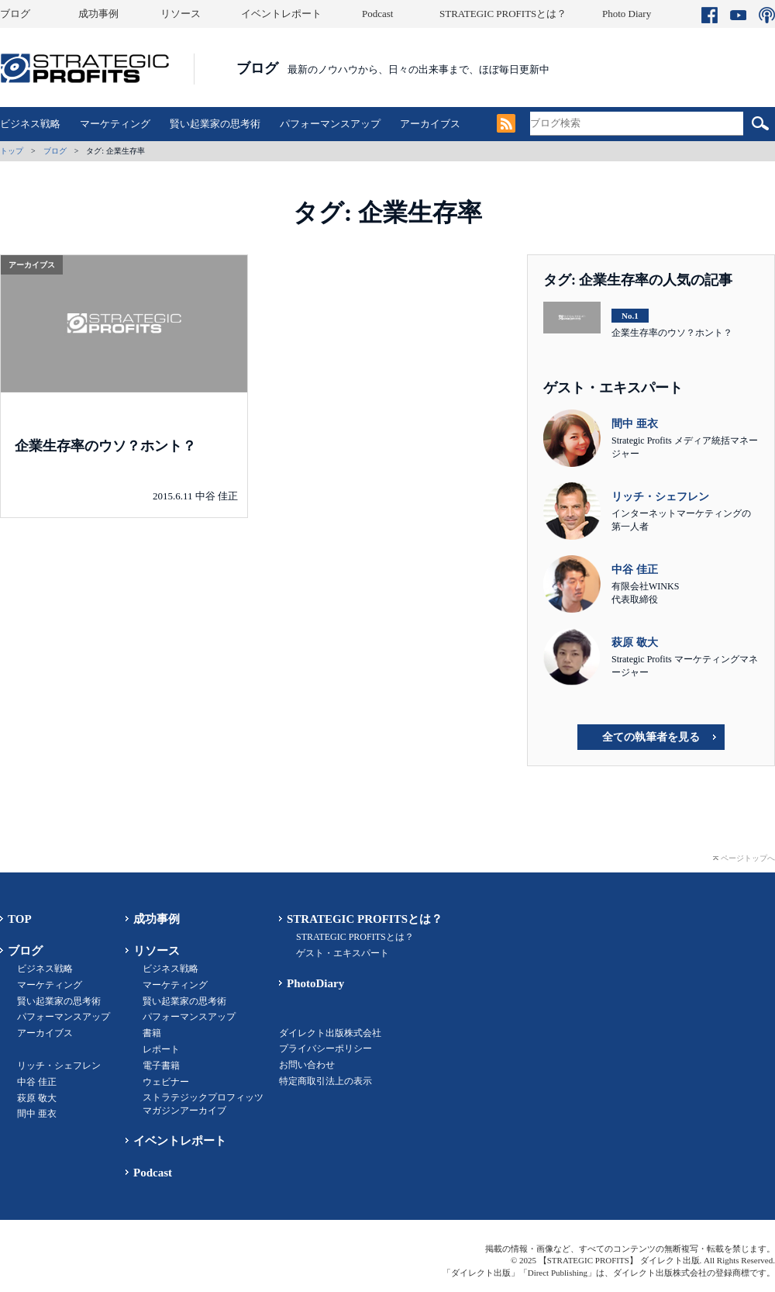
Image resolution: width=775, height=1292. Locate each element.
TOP (20, 919)
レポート (161, 1049)
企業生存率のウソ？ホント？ (105, 446)
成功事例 (98, 13)
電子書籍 (161, 1065)
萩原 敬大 (37, 1098)
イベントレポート (281, 13)
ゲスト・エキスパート (342, 953)
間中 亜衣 (37, 1113)
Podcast (377, 13)
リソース (180, 13)
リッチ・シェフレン (59, 1065)
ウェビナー (166, 1081)
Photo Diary (626, 13)
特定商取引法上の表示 (325, 1081)
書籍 (152, 1033)
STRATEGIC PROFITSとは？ (503, 13)
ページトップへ (748, 858)
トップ (11, 151)
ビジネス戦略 (30, 124)
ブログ (15, 13)
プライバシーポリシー (325, 1048)
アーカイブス (430, 124)
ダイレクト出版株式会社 (330, 1033)
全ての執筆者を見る (651, 737)
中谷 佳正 (37, 1081)
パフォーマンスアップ (330, 124)
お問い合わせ (307, 1064)
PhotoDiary (315, 983)
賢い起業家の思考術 (215, 124)
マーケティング (115, 124)
